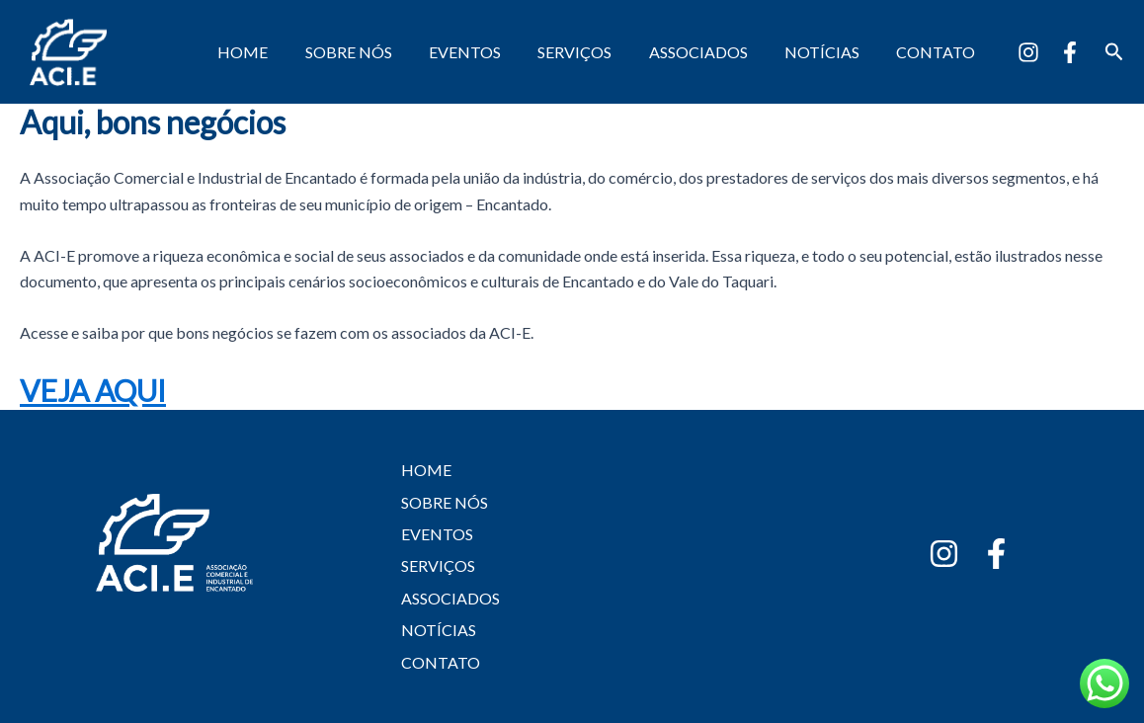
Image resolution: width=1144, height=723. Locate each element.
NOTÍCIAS (829, 51)
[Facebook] (1070, 52)
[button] (1114, 52)
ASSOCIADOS (711, 51)
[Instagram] (1028, 52)
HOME (277, 51)
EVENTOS (488, 51)
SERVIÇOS (593, 51)
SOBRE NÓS (377, 51)
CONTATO (938, 51)
